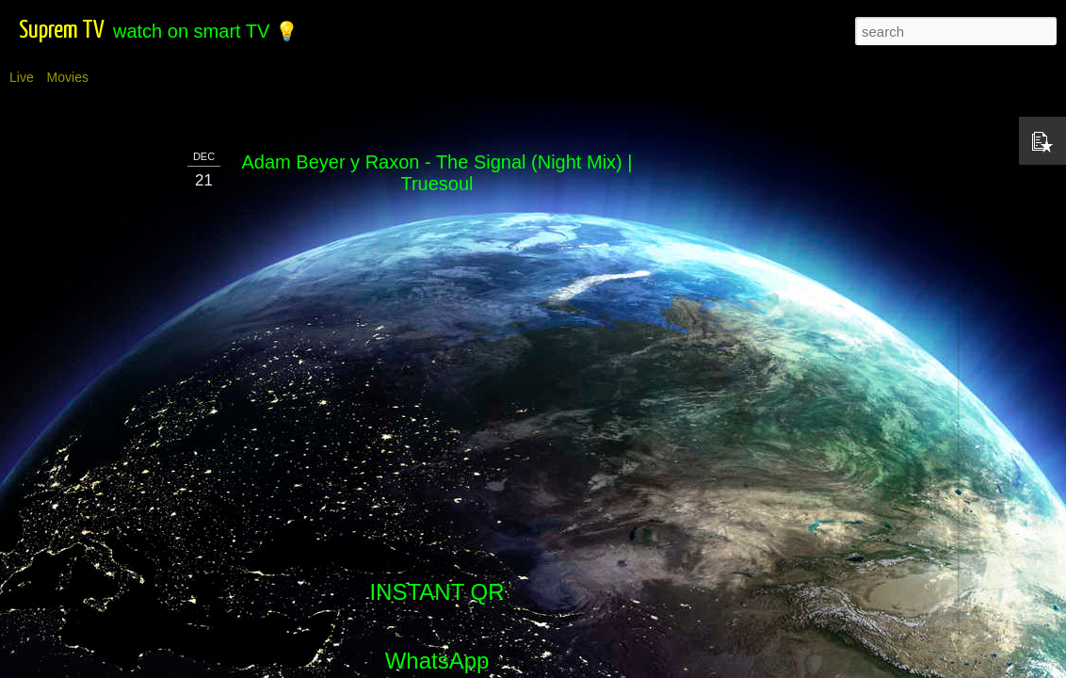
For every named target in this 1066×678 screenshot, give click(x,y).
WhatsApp (437, 660)
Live (21, 77)
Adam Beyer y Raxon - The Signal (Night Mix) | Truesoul (437, 173)
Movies (68, 77)
